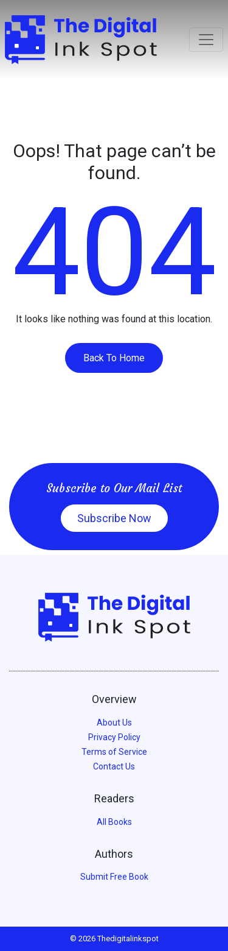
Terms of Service (114, 752)
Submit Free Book (114, 877)
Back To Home (114, 358)
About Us (114, 722)
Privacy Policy (114, 737)
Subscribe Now (114, 518)
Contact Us (114, 766)
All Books (114, 822)
